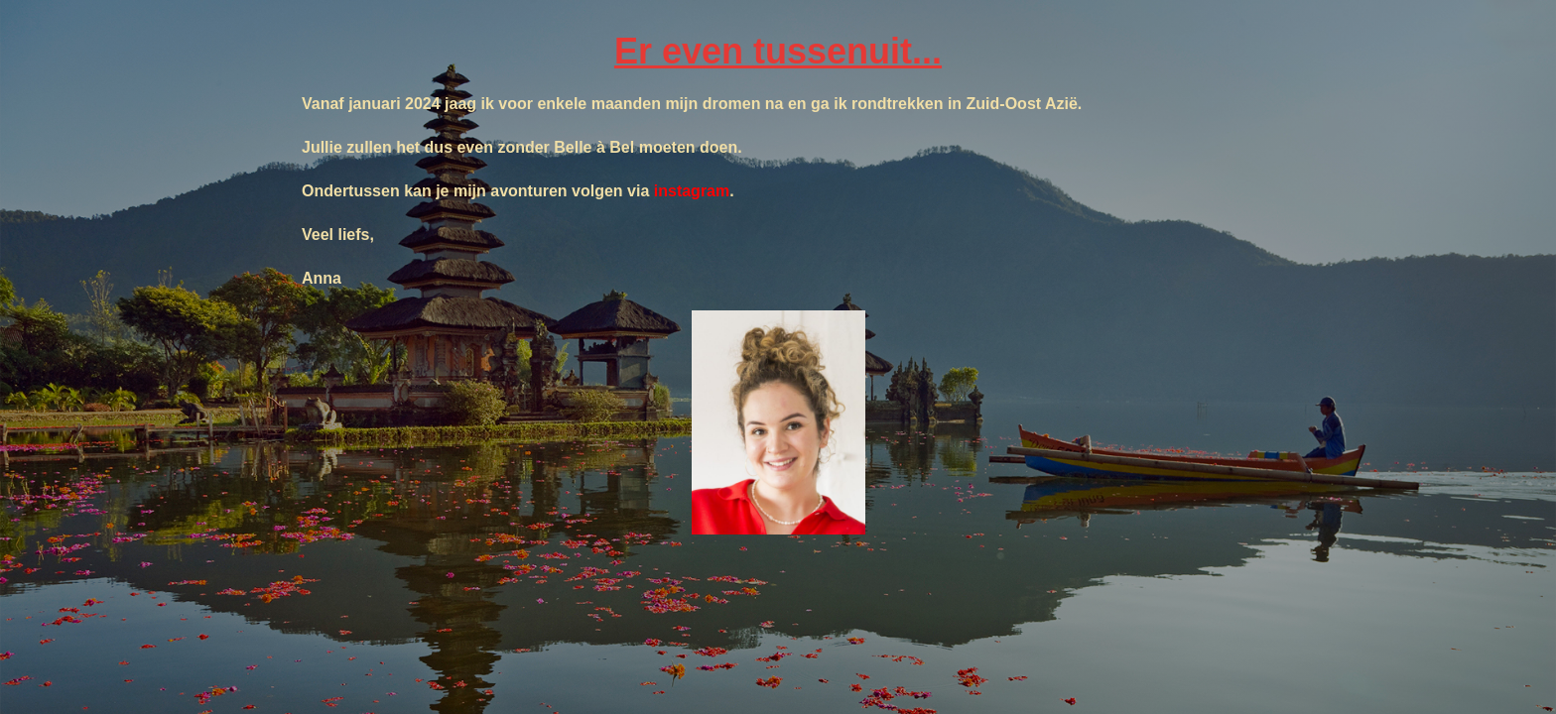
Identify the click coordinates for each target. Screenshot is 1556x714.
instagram (691, 190)
